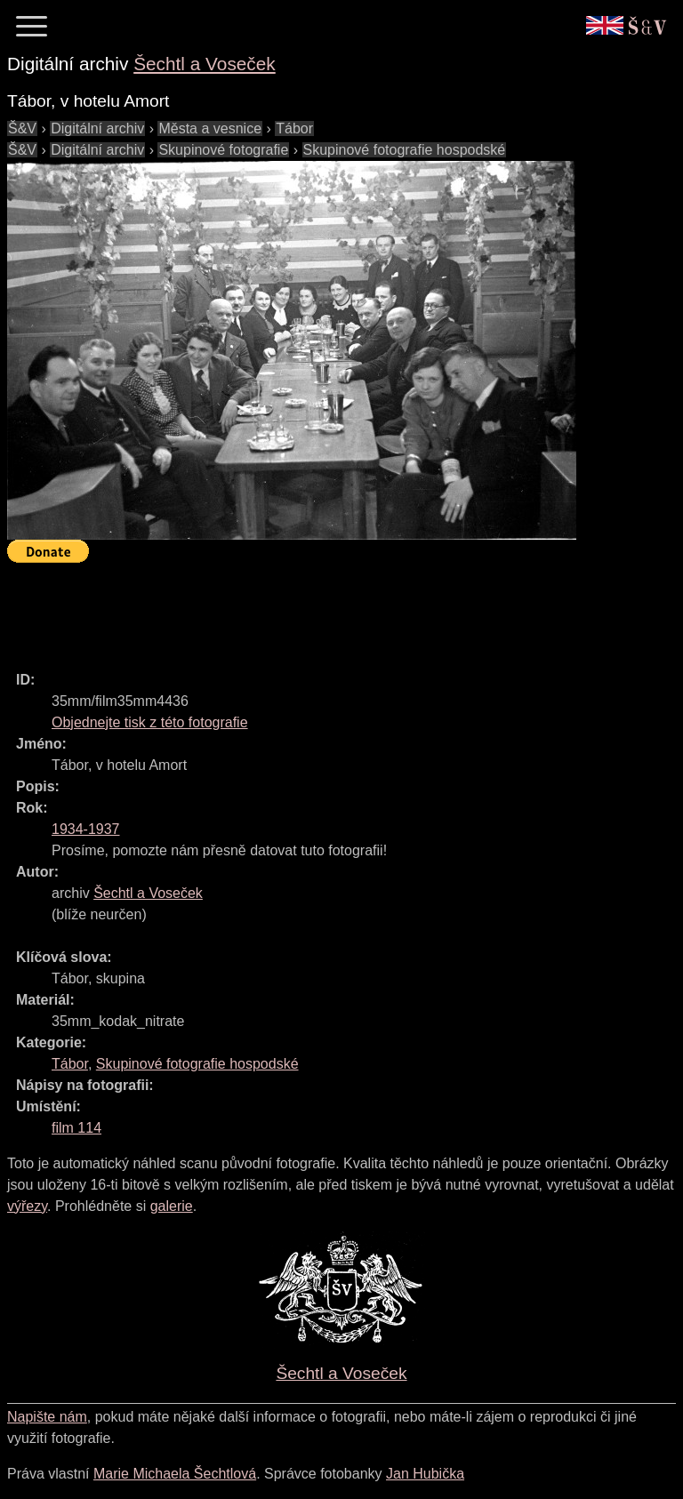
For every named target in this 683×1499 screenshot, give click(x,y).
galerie (171, 1206)
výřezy (27, 1206)
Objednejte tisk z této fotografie (150, 722)
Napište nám (47, 1416)
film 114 (76, 1127)
